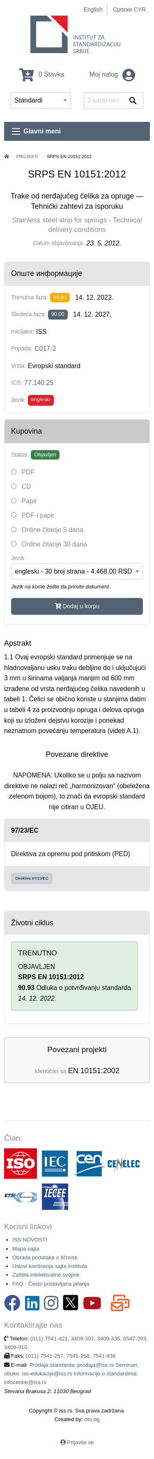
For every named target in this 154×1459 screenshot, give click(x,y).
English (93, 9)
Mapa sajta (25, 1249)
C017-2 (45, 348)
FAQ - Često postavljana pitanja (50, 1284)
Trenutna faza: (29, 297)
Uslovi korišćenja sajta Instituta (49, 1266)
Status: (20, 454)
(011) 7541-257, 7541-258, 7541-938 (71, 1356)
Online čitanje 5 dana (47, 529)
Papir (24, 500)
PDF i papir (32, 515)
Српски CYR (129, 9)
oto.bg (91, 1419)
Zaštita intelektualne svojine (46, 1275)
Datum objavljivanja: (58, 243)
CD (21, 486)
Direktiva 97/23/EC (32, 878)
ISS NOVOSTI (29, 1240)
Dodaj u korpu (77, 606)
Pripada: (21, 348)
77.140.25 (38, 382)
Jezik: (18, 400)
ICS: (16, 382)
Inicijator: (22, 331)
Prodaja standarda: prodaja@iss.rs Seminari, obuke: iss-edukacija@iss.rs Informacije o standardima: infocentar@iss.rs (71, 1374)
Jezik (17, 558)
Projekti (27, 156)
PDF (22, 472)
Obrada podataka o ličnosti (45, 1257)
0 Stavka (41, 74)
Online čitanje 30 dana (49, 544)
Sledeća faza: (28, 314)
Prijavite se (80, 1442)
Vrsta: (18, 365)
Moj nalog (112, 74)
